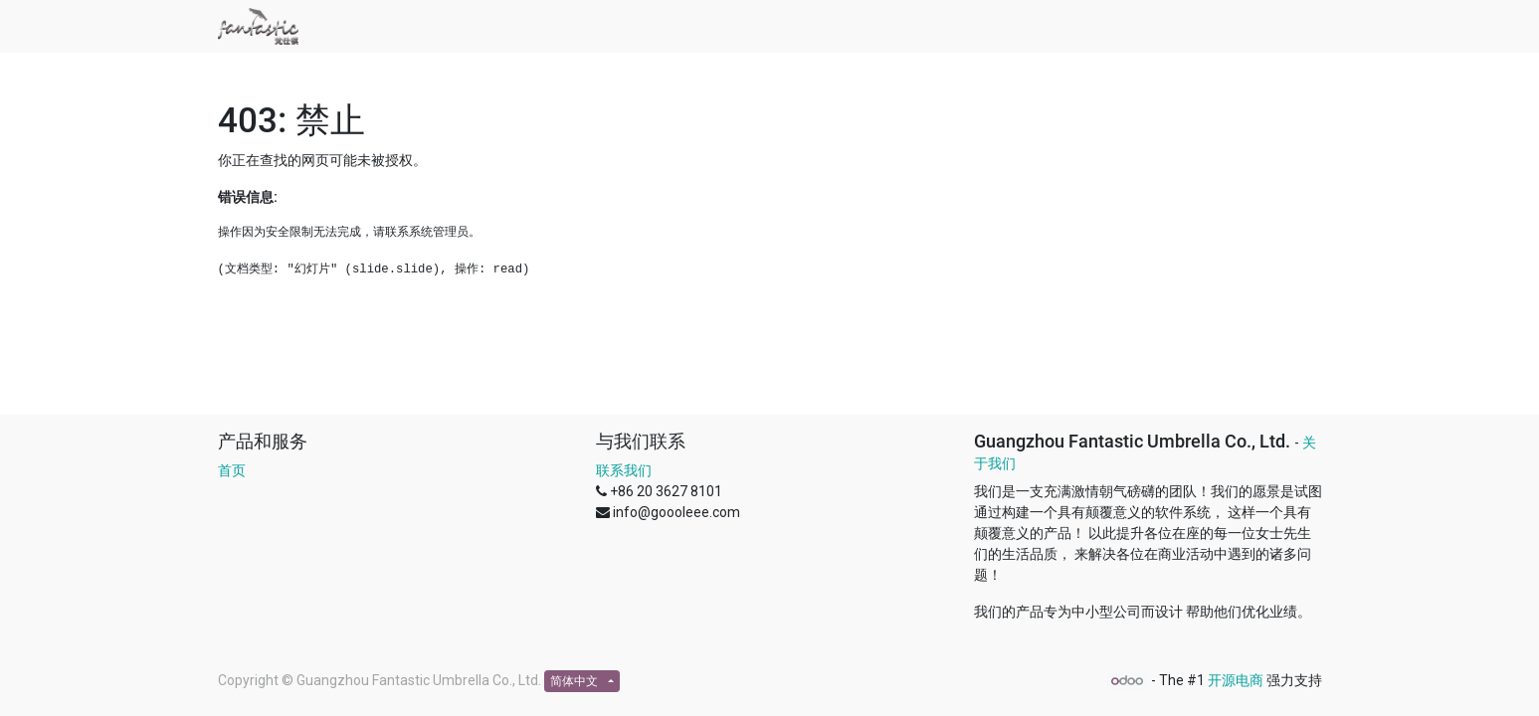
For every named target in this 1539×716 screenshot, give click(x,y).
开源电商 (1235, 680)
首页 (232, 470)
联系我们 (624, 470)
